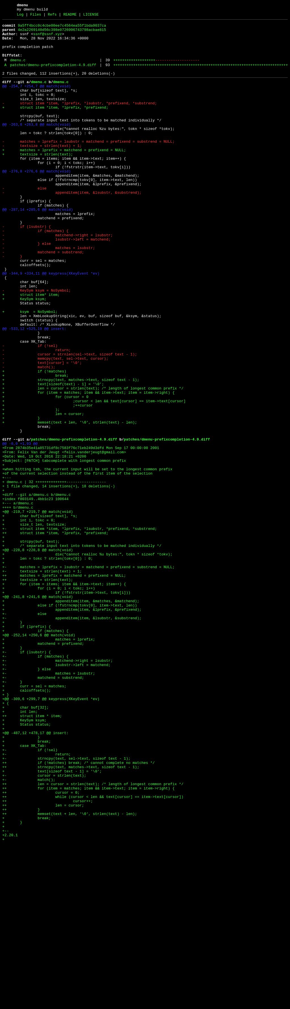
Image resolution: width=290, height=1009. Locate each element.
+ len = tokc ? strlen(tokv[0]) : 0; (47, 665)
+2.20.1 (10, 997)
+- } (12, 813)
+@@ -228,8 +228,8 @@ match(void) (37, 655)
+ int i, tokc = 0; (28, 619)
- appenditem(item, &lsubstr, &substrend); (71, 226)
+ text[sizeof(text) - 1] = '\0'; (53, 456)
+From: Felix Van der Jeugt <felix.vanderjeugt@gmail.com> (64, 538)
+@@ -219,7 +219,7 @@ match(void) (37, 609)
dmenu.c (17, 69)
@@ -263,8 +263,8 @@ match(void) (36, 145)
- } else (26, 287)
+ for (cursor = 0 (45, 471)
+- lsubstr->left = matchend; (56, 793)
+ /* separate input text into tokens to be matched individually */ (81, 650)
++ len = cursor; (43, 961)
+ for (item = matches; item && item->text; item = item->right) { (88, 466)
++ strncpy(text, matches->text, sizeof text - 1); (70, 916)
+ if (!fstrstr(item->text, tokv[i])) (66, 706)
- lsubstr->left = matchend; (56, 282)
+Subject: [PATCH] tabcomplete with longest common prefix (64, 548)
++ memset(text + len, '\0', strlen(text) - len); (69, 972)
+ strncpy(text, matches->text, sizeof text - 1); (70, 451)
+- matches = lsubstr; (48, 803)
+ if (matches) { (35, 752)
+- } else (26, 798)
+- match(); (28, 931)
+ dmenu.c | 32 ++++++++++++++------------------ (54, 573)
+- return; (36, 900)
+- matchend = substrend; (43, 808)
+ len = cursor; (43, 492)
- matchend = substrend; (43, 298)
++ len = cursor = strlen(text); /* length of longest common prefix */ (93, 936)
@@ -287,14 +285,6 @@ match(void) (37, 247)
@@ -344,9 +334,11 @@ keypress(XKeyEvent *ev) (50, 323)
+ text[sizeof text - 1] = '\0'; (52, 921)
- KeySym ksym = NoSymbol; (36, 344)
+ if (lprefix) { (26, 747)
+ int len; (20, 849)
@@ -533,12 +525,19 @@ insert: (34, 390)
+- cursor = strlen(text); (44, 926)
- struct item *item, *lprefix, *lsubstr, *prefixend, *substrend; (79, 119)
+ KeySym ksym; (24, 354)
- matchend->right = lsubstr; (57, 277)
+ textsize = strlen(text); (37, 180)
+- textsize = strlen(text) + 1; (42, 681)
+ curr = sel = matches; (34, 818)
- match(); (28, 436)
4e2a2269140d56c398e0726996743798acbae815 (62, 33)
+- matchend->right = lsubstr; (57, 788)
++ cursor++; (47, 956)
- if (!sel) (29, 410)
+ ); (31, 487)
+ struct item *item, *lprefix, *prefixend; (55, 124)
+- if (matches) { (35, 783)
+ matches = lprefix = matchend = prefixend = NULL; (64, 175)
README (69, 16)
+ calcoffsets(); (26, 824)
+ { (5, 839)
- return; (36, 415)
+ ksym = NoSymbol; (29, 369)
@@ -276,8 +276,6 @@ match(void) (36, 201)
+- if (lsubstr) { (26, 778)
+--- (6, 568)
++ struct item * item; (32, 854)
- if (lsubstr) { (26, 267)
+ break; (35, 446)
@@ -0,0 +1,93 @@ (20, 527)
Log (20, 16)
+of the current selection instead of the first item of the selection (77, 563)
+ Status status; (26, 864)
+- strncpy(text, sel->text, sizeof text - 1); (66, 905)
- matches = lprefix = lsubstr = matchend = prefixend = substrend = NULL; (88, 165)
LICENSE (91, 16)
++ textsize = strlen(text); (37, 691)
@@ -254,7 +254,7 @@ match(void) (36, 99)
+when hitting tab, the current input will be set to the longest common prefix (87, 558)
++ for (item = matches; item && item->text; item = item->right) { (88, 941)
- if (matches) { (35, 272)
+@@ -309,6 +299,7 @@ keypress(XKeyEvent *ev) (50, 834)
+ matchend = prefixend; (43, 767)
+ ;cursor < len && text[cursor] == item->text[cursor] (93, 476)
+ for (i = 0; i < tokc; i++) (48, 701)
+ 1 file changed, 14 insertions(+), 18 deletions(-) (58, 579)
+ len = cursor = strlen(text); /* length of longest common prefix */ (93, 461)
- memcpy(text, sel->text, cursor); (55, 425)
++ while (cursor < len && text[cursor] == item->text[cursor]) (93, 951)
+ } (21, 497)
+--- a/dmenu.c (17, 599)
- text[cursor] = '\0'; (42, 430)
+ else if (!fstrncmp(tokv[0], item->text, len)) (69, 721)
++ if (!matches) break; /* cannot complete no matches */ (78, 910)
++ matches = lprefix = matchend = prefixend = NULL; (64, 686)
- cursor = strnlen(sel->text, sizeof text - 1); (69, 420)
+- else (24, 732)
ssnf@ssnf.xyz (47, 38)
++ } (21, 967)
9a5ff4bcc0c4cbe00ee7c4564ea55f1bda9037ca (62, 28)
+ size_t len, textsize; (34, 624)
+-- (6, 992)
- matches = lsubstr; (48, 293)
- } (12, 303)
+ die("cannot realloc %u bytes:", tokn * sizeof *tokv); (87, 660)
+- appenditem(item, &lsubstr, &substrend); (71, 737)
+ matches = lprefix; (48, 762)
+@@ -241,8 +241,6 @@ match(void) (37, 711)
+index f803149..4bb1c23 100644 (35, 594)
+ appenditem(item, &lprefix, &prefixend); (71, 727)
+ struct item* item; (31, 349)
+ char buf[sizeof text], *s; (39, 614)
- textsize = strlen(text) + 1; (42, 170)
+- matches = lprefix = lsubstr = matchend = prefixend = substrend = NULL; (88, 676)
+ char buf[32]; (25, 844)
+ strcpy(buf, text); (31, 645)
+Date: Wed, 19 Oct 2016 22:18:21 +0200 (44, 543)
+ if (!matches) (34, 441)
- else (24, 221)
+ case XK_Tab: (24, 890)
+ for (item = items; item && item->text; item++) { (64, 696)
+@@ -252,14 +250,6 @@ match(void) (38, 757)
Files (35, 16)
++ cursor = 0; (41, 946)
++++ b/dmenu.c (17, 604)
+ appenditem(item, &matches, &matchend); (70, 716)
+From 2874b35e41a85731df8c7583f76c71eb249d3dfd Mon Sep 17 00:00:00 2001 (80, 533)
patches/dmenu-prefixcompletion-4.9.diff (53, 75)
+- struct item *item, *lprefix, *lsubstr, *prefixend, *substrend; (79, 630)
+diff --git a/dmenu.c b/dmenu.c (36, 589)
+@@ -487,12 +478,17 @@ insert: (35, 875)
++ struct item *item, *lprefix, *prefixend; (55, 635)
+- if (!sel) (29, 895)
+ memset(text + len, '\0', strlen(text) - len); (69, 502)
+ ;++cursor (47, 482)
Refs (52, 16)
